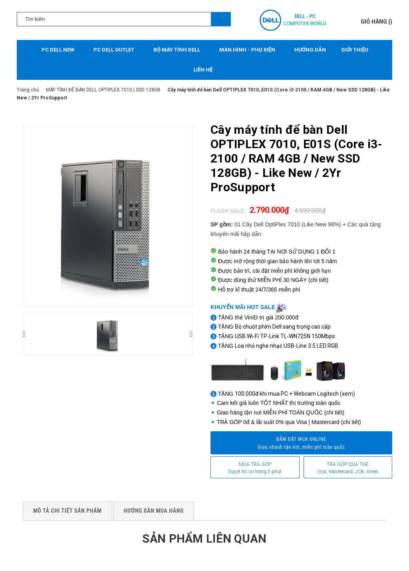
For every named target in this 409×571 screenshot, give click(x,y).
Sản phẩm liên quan (204, 538)
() (376, 21)
